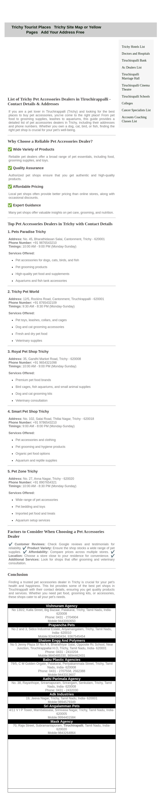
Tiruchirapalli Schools (136, 96)
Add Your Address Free (62, 32)
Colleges (127, 103)
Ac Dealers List (132, 67)
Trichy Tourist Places (31, 27)
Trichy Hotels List (133, 46)
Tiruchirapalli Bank (134, 60)
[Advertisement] (62, 68)
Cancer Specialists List (136, 110)
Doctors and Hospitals (136, 53)
